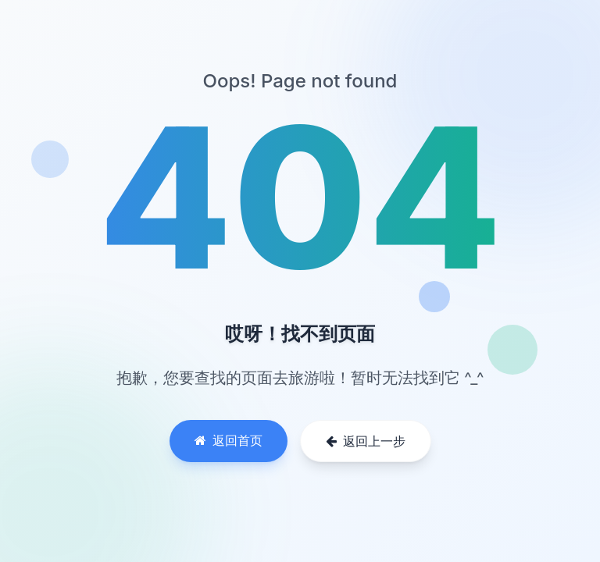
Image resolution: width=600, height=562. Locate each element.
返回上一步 (365, 441)
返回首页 (228, 440)
